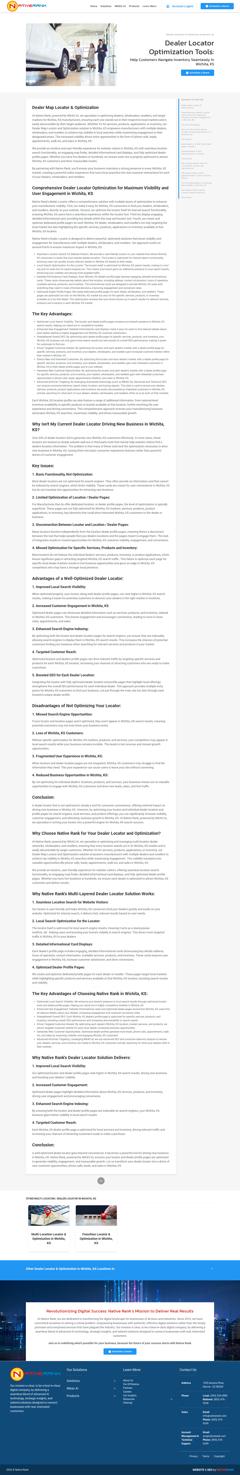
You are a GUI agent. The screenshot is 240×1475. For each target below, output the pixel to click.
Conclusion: (186, 159)
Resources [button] (129, 1399)
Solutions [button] (106, 6)
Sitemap (127, 1402)
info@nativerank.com (215, 1415)
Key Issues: (186, 139)
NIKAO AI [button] (120, 6)
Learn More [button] (149, 6)
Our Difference (131, 1384)
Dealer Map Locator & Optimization (191, 106)
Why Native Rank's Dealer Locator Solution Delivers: (193, 191)
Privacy (193, 1456)
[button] (120, 1269)
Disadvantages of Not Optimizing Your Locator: (193, 152)
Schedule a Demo (217, 6)
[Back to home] (26, 6)
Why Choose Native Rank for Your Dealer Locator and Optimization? (194, 165)
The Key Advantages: (191, 125)
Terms (205, 1456)
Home (93, 6)
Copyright (219, 1456)
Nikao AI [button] (72, 1388)
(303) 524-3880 (218, 1395)
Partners (127, 1387)
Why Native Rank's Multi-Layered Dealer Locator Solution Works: (196, 175)
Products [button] (134, 6)
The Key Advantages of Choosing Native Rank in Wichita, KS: (196, 184)
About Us (128, 1380)
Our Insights (129, 1395)
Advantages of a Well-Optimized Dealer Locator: (196, 145)
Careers (127, 1391)
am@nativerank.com (214, 1436)
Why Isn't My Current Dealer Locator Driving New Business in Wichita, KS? (196, 132)
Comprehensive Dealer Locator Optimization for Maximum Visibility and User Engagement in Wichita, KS (196, 116)
